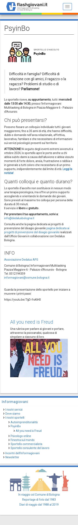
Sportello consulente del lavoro (30, 448)
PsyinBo (16, 426)
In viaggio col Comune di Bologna (39, 494)
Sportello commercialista (26, 444)
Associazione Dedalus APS (21, 259)
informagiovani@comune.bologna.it (26, 277)
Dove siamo (12, 413)
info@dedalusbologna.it (19, 218)
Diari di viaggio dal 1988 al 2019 (39, 504)
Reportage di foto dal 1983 (39, 499)
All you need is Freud (31, 322)
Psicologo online (21, 436)
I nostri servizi (14, 409)
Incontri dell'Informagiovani (22, 453)
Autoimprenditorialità (24, 422)
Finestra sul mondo (23, 440)
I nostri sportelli (14, 417)
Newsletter (12, 457)
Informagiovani (15, 402)
